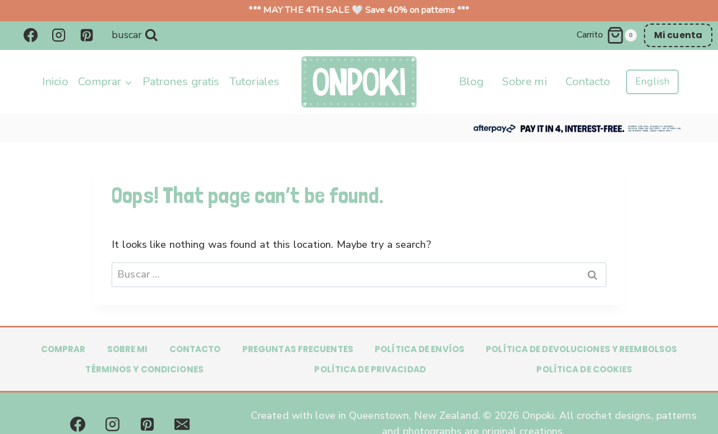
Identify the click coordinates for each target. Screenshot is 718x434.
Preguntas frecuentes (297, 349)
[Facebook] (30, 35)
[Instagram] (58, 35)
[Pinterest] (87, 35)
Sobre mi (524, 81)
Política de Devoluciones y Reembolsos (581, 349)
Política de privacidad (369, 369)
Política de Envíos (419, 349)
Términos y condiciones (144, 369)
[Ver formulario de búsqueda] (135, 35)
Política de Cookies (584, 369)
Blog (471, 81)
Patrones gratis (181, 81)
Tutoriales (254, 81)
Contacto (588, 81)
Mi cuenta (678, 35)
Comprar (63, 349)
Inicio (55, 81)
